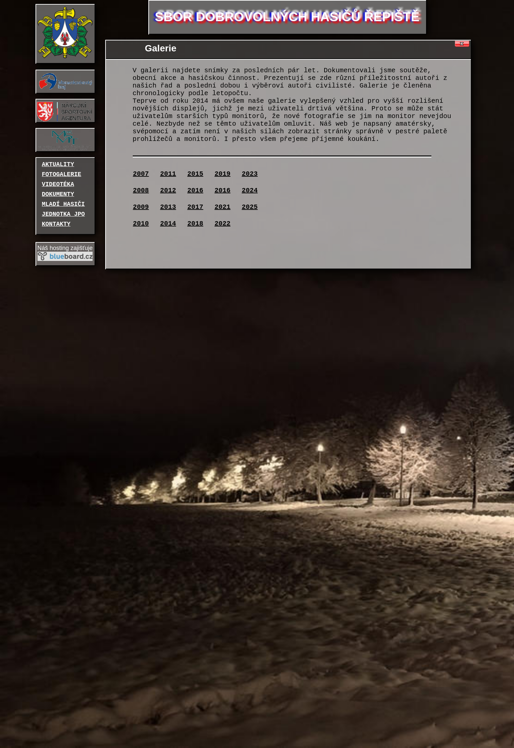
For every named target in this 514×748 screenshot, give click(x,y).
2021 (223, 207)
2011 (168, 174)
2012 (168, 190)
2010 (141, 223)
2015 (195, 174)
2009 (141, 207)
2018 (195, 223)
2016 (195, 190)
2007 (141, 174)
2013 (168, 207)
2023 (250, 174)
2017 (195, 207)
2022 (223, 223)
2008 (141, 190)
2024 (250, 190)
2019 (223, 174)
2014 (168, 223)
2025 (250, 207)
